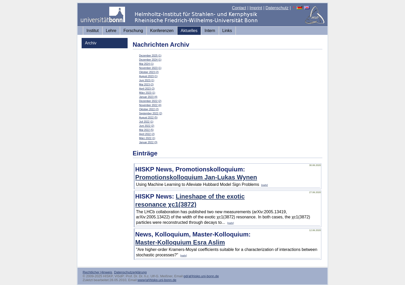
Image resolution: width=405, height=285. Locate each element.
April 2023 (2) (147, 88)
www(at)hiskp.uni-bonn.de (156, 280)
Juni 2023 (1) (146, 80)
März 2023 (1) (147, 92)
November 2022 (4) (150, 105)
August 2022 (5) (148, 117)
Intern (210, 30)
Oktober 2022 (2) (149, 109)
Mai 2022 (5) (146, 130)
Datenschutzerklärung (130, 272)
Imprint (256, 8)
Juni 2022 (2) (146, 125)
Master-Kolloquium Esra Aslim (180, 242)
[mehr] (264, 185)
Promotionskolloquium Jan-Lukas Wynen (196, 177)
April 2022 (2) (147, 134)
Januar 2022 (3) (148, 142)
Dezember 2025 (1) (150, 55)
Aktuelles (189, 30)
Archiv (90, 43)
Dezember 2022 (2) (150, 101)
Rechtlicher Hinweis (97, 272)
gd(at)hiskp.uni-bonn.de (201, 276)
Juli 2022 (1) (146, 121)
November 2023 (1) (150, 68)
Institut (93, 30)
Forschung (133, 30)
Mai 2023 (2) (146, 84)
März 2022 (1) (147, 138)
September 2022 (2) (150, 113)
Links (227, 30)
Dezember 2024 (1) (150, 59)
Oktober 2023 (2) (149, 72)
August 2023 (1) (148, 76)
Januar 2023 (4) (148, 97)
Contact (239, 8)
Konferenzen (162, 30)
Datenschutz (277, 8)
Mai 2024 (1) (146, 63)
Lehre (111, 30)
